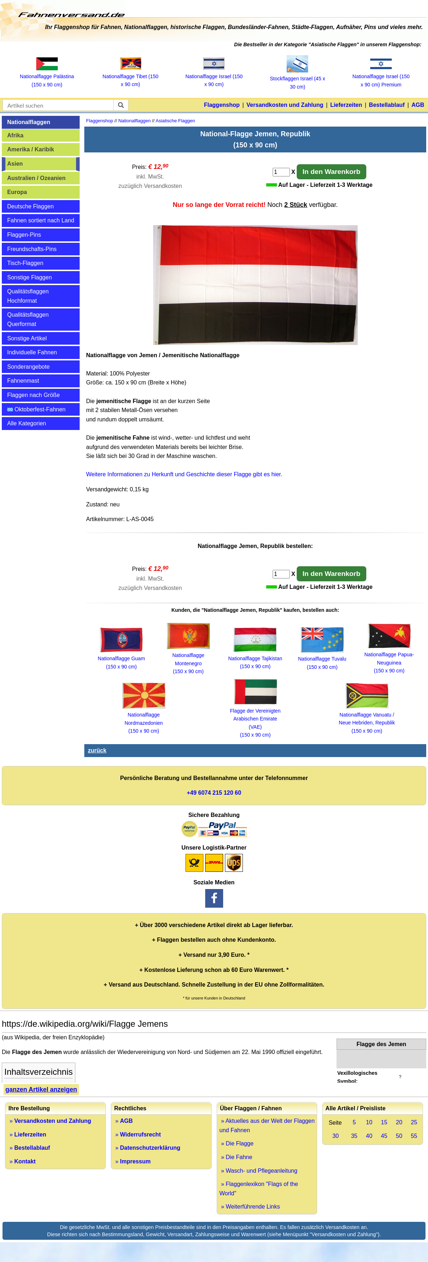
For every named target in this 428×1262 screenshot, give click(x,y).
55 (414, 1136)
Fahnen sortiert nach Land (40, 220)
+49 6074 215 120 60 (214, 793)
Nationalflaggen (28, 122)
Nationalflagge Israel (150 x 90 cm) (214, 76)
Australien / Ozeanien (36, 178)
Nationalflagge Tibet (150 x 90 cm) (131, 76)
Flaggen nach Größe (33, 395)
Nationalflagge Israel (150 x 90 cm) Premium (381, 77)
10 (369, 1122)
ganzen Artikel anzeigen (41, 1089)
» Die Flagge (237, 1143)
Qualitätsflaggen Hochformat (28, 296)
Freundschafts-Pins (32, 249)
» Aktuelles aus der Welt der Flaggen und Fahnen (267, 1125)
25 (414, 1122)
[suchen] (120, 105)
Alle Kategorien (26, 423)
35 (354, 1136)
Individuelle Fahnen (32, 352)
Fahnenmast (23, 381)
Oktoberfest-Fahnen (36, 409)
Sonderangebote (28, 367)
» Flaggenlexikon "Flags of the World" (259, 1188)
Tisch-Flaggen (25, 263)
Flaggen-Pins (24, 235)
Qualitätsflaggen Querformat (28, 319)
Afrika (15, 135)
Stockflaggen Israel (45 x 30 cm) (297, 79)
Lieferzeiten (346, 105)
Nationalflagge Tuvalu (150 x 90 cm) (322, 659)
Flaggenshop (222, 105)
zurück (97, 750)
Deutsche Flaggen (30, 206)
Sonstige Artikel (27, 338)
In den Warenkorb (331, 171)
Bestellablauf (387, 105)
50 (399, 1136)
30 (335, 1136)
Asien (15, 164)
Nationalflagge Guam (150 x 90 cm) (121, 659)
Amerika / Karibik (30, 149)
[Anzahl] (281, 172)
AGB (417, 105)
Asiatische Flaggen (175, 120)
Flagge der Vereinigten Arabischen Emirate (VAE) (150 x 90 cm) (255, 719)
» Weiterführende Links (250, 1207)
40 (369, 1136)
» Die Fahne (236, 1157)
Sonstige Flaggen (29, 277)
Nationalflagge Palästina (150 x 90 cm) (47, 77)
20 (399, 1122)
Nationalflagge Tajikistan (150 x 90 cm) (255, 658)
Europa (17, 192)
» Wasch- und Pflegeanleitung (258, 1171)
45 (384, 1136)
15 (384, 1122)
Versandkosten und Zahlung (284, 105)
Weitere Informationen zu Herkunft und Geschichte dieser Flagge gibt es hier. (184, 474)
